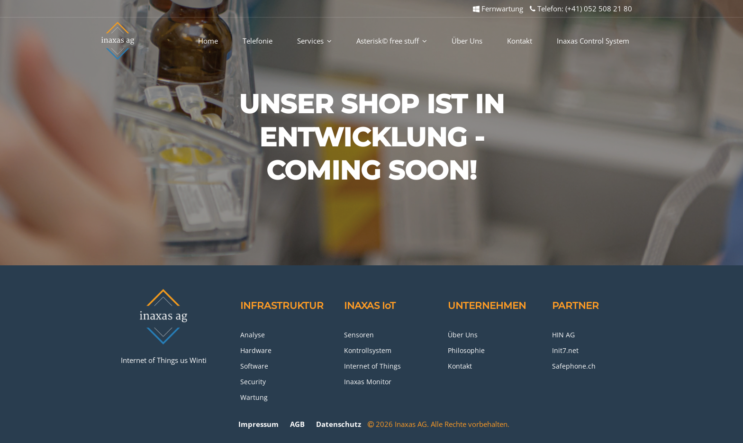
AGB (297, 424)
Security (253, 381)
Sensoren (359, 334)
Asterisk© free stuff (391, 40)
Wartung (254, 397)
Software (254, 366)
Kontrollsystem (367, 350)
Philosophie (466, 350)
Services (314, 40)
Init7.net (565, 350)
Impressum (258, 424)
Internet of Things (372, 366)
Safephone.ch (574, 366)
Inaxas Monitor (367, 381)
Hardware (256, 350)
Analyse (252, 334)
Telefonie (257, 40)
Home (208, 40)
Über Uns (467, 40)
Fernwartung (498, 8)
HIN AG (563, 334)
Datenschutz (338, 424)
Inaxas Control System (593, 40)
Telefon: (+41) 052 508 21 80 (581, 8)
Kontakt (519, 40)
